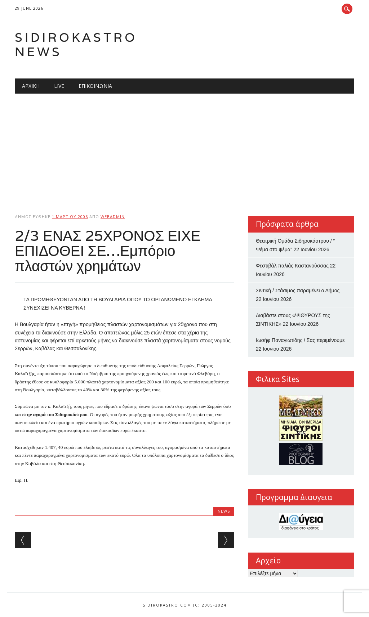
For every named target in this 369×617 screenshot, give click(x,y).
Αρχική (31, 85)
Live (59, 85)
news (224, 511)
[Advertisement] (184, 147)
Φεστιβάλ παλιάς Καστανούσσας (292, 266)
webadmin (113, 216)
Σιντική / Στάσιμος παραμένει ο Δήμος (297, 290)
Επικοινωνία (95, 85)
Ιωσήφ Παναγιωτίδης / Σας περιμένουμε (300, 340)
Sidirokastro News (76, 44)
